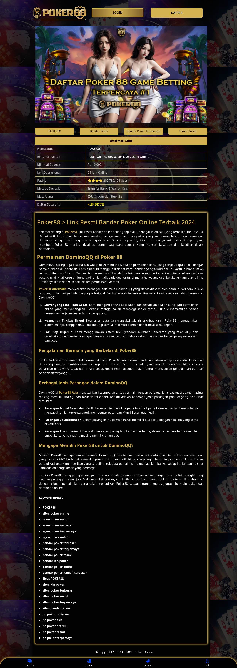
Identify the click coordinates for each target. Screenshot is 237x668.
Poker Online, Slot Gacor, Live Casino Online (118, 157)
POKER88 (94, 149)
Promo (148, 663)
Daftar (89, 663)
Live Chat (29, 663)
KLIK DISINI (96, 204)
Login (207, 663)
